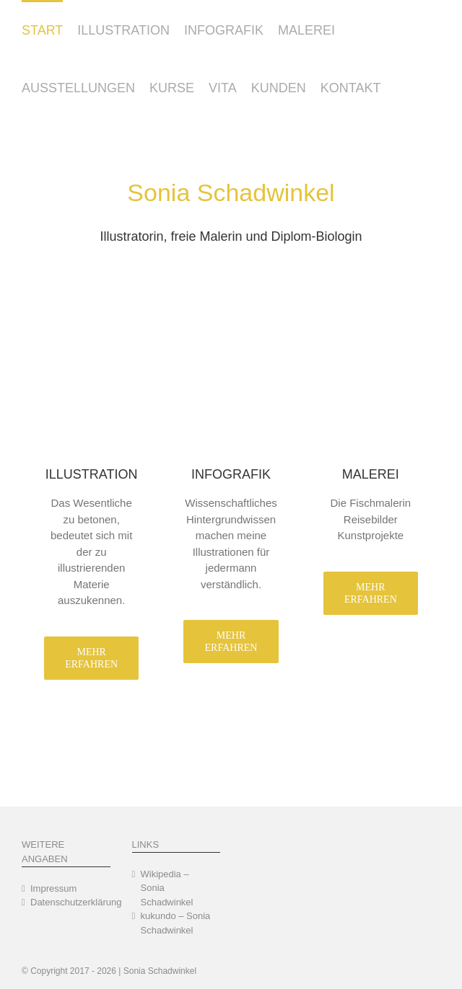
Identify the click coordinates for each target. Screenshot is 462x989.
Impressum (53, 888)
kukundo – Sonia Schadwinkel (176, 923)
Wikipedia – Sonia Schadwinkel (167, 888)
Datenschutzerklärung (66, 902)
